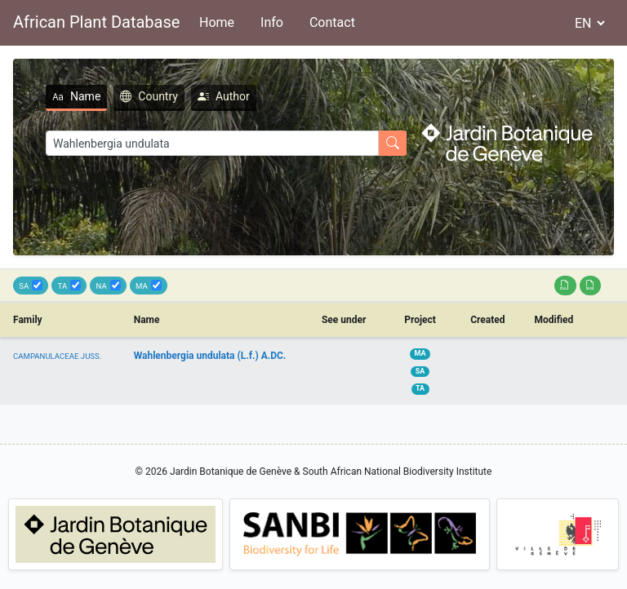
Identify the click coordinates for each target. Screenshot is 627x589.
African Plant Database (96, 22)
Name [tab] (76, 96)
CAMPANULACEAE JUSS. (57, 356)
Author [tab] (224, 96)
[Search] (212, 143)
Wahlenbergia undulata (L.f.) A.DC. (210, 355)
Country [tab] (149, 96)
